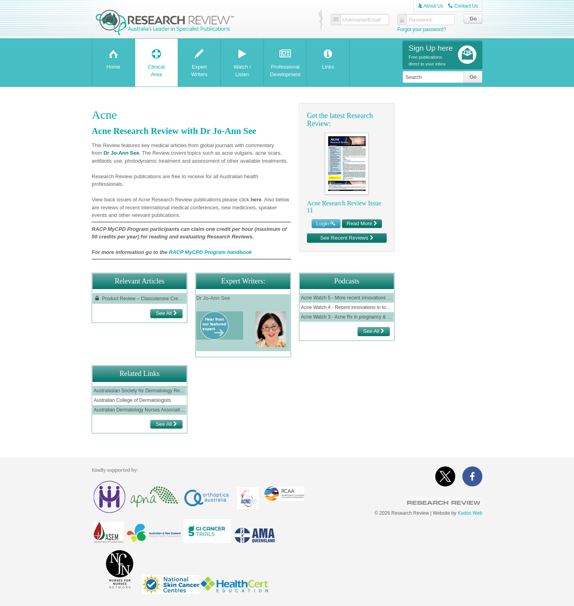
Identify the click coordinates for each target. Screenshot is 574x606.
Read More (362, 223)
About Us (430, 6)
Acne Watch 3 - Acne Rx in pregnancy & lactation (347, 317)
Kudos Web (470, 513)
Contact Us (463, 6)
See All (166, 313)
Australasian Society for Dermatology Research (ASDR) (139, 391)
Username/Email (361, 20)
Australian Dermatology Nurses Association (139, 410)
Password (420, 20)
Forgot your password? (421, 29)
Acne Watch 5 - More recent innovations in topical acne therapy (347, 298)
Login (326, 223)
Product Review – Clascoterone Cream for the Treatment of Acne (139, 298)
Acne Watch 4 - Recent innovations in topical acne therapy (347, 307)
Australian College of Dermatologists (132, 400)
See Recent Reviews (346, 238)
